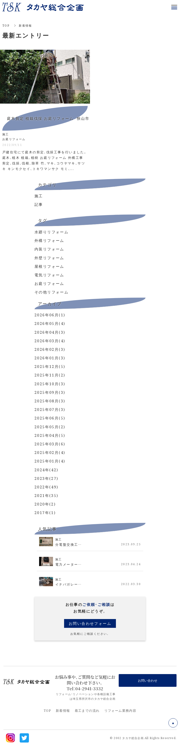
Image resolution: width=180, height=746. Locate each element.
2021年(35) (46, 495)
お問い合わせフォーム (90, 623)
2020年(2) (45, 504)
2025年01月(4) (49, 461)
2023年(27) (46, 478)
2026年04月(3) (49, 332)
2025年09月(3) (49, 392)
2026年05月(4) (49, 323)
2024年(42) (46, 469)
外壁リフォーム (49, 257)
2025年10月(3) (49, 383)
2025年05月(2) (49, 426)
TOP (5, 25)
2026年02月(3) (49, 349)
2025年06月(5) (49, 418)
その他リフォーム (51, 292)
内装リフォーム (49, 249)
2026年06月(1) (49, 315)
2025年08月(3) (49, 401)
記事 (38, 204)
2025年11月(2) (49, 375)
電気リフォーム (49, 274)
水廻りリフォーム (51, 231)
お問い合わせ (147, 680)
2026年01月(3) (49, 358)
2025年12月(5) (49, 366)
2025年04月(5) (49, 435)
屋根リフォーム (49, 266)
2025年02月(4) (49, 452)
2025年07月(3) (49, 409)
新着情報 (63, 710)
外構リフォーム (49, 240)
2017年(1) (45, 512)
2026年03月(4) (49, 340)
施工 (38, 195)
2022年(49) (46, 487)
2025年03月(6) (49, 444)
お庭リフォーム (49, 283)
